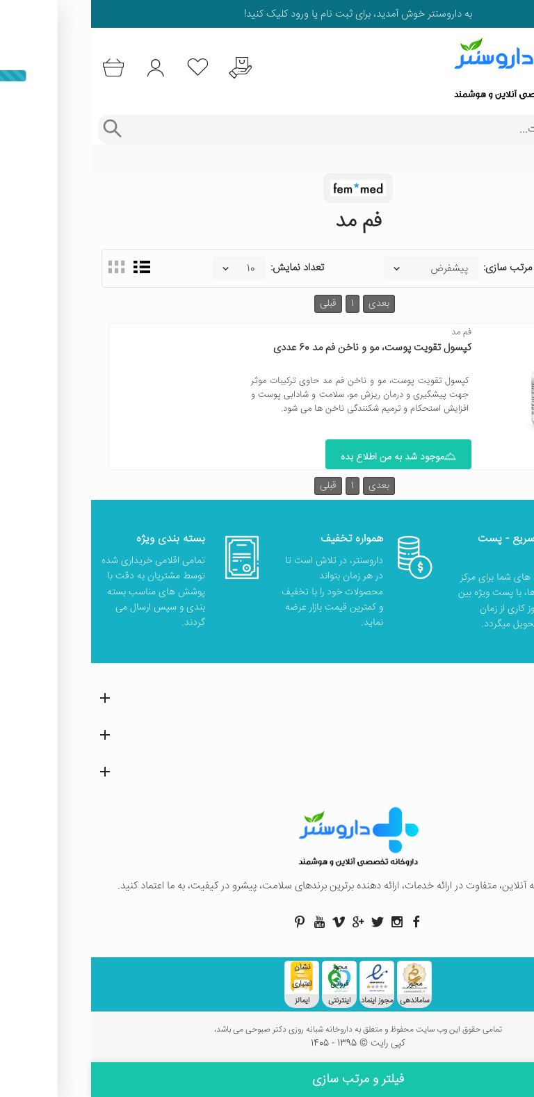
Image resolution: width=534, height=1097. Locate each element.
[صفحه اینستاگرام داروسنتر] (306, 922)
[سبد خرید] (22, 67)
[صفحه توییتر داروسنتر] (286, 922)
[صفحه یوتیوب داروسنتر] (228, 922)
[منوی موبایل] (514, 68)
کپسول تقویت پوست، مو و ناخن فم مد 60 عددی (281, 348)
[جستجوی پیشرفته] (20, 130)
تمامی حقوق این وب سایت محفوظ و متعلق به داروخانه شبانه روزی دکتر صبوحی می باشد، (267, 1030)
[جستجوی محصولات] (280, 130)
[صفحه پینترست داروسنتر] (208, 922)
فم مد (370, 332)
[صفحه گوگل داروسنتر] (267, 922)
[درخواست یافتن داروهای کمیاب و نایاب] (149, 67)
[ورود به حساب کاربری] (64, 67)
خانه (515, 158)
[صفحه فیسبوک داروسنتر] (325, 922)
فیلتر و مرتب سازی (267, 1079)
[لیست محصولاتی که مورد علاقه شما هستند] (107, 67)
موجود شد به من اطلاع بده (307, 457)
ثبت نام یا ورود (229, 14)
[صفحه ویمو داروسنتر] (247, 922)
